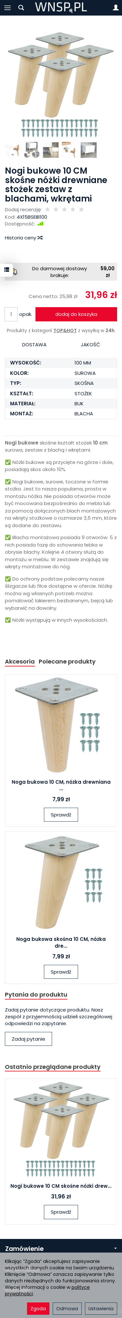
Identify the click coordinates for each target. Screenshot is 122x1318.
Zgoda (38, 1308)
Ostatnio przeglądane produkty (53, 1067)
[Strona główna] (61, 8)
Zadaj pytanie (28, 1038)
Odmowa (67, 1308)
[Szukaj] (21, 8)
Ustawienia (101, 1308)
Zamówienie (61, 1248)
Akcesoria (20, 661)
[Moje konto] (116, 8)
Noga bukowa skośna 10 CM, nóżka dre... (61, 942)
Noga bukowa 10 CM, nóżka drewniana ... (61, 785)
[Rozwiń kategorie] (7, 8)
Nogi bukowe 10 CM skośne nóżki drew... (61, 1186)
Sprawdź (61, 814)
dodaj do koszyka (76, 314)
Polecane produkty (67, 661)
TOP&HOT (65, 330)
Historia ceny (23, 237)
